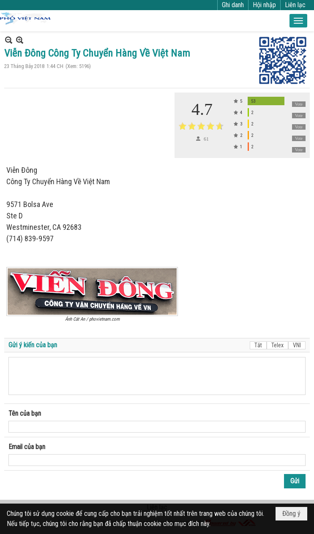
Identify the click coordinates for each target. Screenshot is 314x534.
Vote (299, 104)
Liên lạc (295, 5)
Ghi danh (233, 5)
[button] (298, 21)
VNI (297, 345)
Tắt (258, 345)
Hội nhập (264, 5)
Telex (277, 345)
